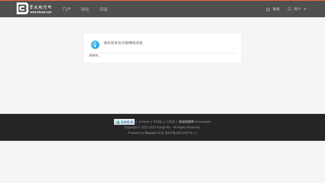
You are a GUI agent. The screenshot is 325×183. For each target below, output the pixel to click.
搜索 (276, 9)
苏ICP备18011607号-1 (180, 133)
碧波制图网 (186, 122)
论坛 (85, 9)
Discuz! (150, 133)
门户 (66, 9)
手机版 (157, 122)
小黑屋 (170, 122)
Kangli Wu (164, 127)
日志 (104, 9)
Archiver (144, 122)
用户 (297, 9)
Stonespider (203, 122)
